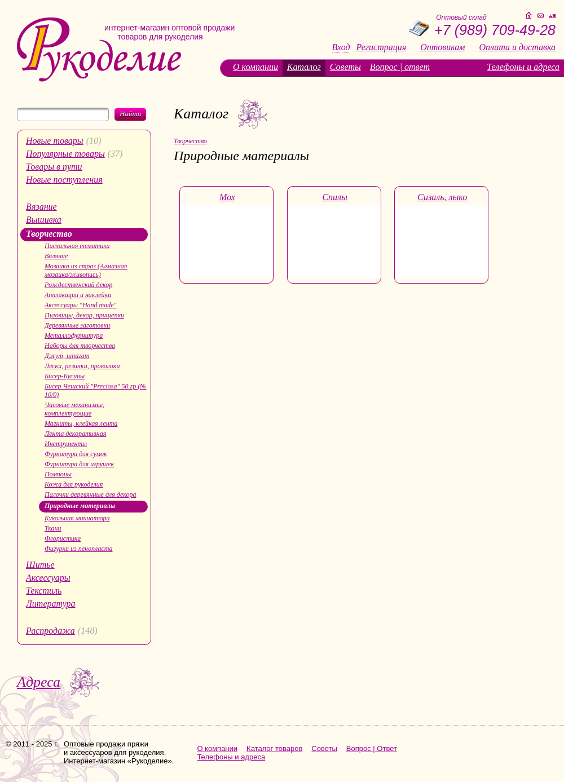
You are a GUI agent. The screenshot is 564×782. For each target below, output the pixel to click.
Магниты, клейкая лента (81, 423)
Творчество (49, 233)
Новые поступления (64, 179)
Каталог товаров (274, 748)
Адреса (38, 682)
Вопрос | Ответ (371, 748)
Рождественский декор (78, 285)
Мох (227, 197)
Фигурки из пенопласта (79, 549)
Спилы (334, 197)
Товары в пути (54, 166)
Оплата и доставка (517, 47)
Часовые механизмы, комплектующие (74, 409)
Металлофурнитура (74, 335)
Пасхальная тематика (77, 246)
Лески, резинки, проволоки (82, 366)
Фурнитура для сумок (76, 454)
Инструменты (66, 444)
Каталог (304, 67)
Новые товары (54, 140)
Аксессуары (48, 577)
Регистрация (381, 47)
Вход (341, 47)
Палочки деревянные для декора (90, 494)
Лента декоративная (75, 434)
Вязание (41, 206)
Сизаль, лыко (442, 197)
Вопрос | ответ (400, 67)
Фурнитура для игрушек (79, 464)
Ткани (53, 528)
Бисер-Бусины (65, 376)
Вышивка (43, 219)
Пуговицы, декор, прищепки (84, 315)
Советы (345, 67)
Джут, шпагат (67, 356)
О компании (255, 67)
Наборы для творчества (80, 346)
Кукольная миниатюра (77, 518)
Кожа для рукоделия (74, 484)
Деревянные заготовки (77, 325)
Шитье (40, 564)
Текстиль (43, 590)
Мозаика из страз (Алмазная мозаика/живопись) (86, 270)
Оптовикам (442, 47)
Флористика (63, 538)
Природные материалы (80, 506)
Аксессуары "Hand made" (81, 305)
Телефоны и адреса (523, 67)
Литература (51, 603)
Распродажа (50, 630)
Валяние (56, 256)
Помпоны (58, 474)
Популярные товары (65, 153)
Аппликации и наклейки (78, 295)
